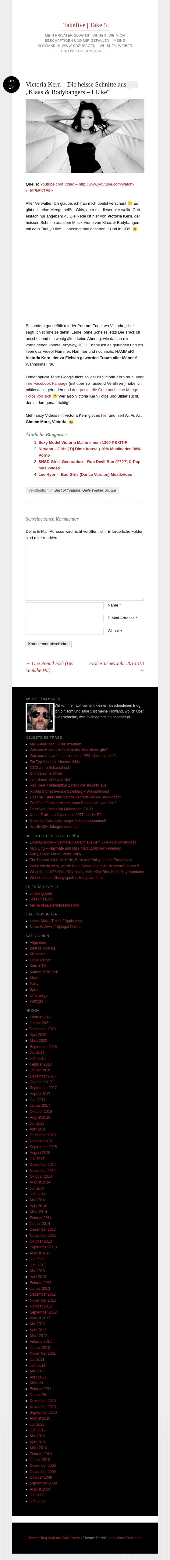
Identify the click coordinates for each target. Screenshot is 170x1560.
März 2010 (38, 1448)
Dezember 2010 (43, 1401)
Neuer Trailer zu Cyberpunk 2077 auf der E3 (65, 815)
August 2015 (40, 1153)
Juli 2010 (37, 1424)
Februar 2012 (41, 1341)
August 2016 (40, 1117)
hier (104, 415)
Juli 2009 (37, 1495)
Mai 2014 (37, 1200)
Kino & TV (38, 966)
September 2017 (43, 1088)
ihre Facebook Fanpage (46, 383)
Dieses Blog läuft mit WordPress (53, 1538)
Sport (34, 990)
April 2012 (38, 1330)
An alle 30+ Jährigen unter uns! (55, 827)
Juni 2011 (38, 1365)
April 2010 (38, 1442)
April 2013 (38, 1277)
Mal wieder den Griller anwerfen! (56, 744)
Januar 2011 (40, 1395)
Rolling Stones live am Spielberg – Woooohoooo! (69, 791)
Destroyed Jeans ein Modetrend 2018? (61, 809)
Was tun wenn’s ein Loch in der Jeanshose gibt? (69, 750)
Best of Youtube (67, 490)
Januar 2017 (40, 1105)
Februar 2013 (41, 1283)
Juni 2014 (38, 1194)
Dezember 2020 (43, 1029)
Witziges (37, 1001)
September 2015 (43, 1147)
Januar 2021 (40, 1023)
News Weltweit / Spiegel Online (55, 927)
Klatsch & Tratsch (44, 972)
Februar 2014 (41, 1218)
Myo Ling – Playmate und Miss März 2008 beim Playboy (75, 848)
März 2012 (38, 1336)
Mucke (110, 490)
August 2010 (40, 1418)
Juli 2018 (37, 1052)
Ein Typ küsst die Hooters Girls (55, 762)
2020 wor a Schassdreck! (50, 768)
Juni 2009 (38, 1501)
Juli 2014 (37, 1188)
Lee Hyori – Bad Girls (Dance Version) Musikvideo (85, 474)
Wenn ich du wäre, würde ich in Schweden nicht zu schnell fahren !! (84, 866)
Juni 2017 (38, 1100)
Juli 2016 (37, 1123)
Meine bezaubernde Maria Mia (54, 905)
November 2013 (43, 1235)
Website (115, 630)
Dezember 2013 (43, 1229)
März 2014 (38, 1212)
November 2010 (43, 1407)
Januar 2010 (40, 1460)
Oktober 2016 (41, 1111)
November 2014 (43, 1171)
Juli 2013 (37, 1259)
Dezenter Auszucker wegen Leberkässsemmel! (68, 821)
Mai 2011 (37, 1371)
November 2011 (43, 1353)
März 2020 (38, 1040)
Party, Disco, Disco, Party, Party (55, 854)
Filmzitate (37, 954)
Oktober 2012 (41, 1306)
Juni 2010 (38, 1430)
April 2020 (38, 1035)
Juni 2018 (38, 1058)
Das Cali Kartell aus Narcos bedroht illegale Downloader (75, 797)
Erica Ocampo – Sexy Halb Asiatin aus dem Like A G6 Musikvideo (83, 842)
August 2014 (40, 1182)
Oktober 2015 (41, 1141)
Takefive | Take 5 (85, 25)
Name (114, 605)
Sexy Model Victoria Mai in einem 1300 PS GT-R (82, 442)
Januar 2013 (40, 1288)
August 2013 (40, 1253)
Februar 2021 (41, 1017)
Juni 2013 (38, 1265)
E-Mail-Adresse (122, 618)
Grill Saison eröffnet (46, 773)
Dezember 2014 (43, 1164)
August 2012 (40, 1318)
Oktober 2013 (41, 1241)
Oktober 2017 (41, 1082)
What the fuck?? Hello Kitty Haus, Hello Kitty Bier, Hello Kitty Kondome (87, 872)
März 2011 (38, 1383)
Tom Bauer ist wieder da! (50, 779)
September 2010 (43, 1412)
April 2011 (38, 1377)
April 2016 (38, 1129)
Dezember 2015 (43, 1135)
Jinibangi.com (41, 893)
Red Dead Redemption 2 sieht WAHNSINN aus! (69, 785)
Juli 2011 (37, 1359)
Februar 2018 (41, 1064)
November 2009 (43, 1472)
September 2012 (43, 1312)
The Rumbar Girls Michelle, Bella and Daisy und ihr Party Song (81, 860)
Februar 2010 (41, 1454)
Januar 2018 (40, 1070)
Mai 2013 (37, 1271)
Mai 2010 (37, 1436)
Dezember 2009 (43, 1465)
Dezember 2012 (43, 1294)
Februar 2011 (41, 1389)
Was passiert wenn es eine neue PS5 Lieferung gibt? (73, 756)
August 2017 (40, 1094)
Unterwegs (38, 995)
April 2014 (38, 1206)
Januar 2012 (40, 1348)
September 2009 (43, 1483)
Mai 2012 (37, 1324)
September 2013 (43, 1247)
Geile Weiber (92, 490)
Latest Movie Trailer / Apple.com (56, 921)
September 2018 (43, 1047)
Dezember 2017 (43, 1076)
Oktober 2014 (41, 1176)
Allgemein (38, 942)
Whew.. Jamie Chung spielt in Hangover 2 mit (67, 878)
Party (34, 984)
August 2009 (40, 1489)
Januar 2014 (40, 1224)
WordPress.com (129, 1538)
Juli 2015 (37, 1159)
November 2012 (43, 1300)
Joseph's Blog (41, 899)
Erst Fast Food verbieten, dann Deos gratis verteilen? (73, 803)
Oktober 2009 (41, 1477)
